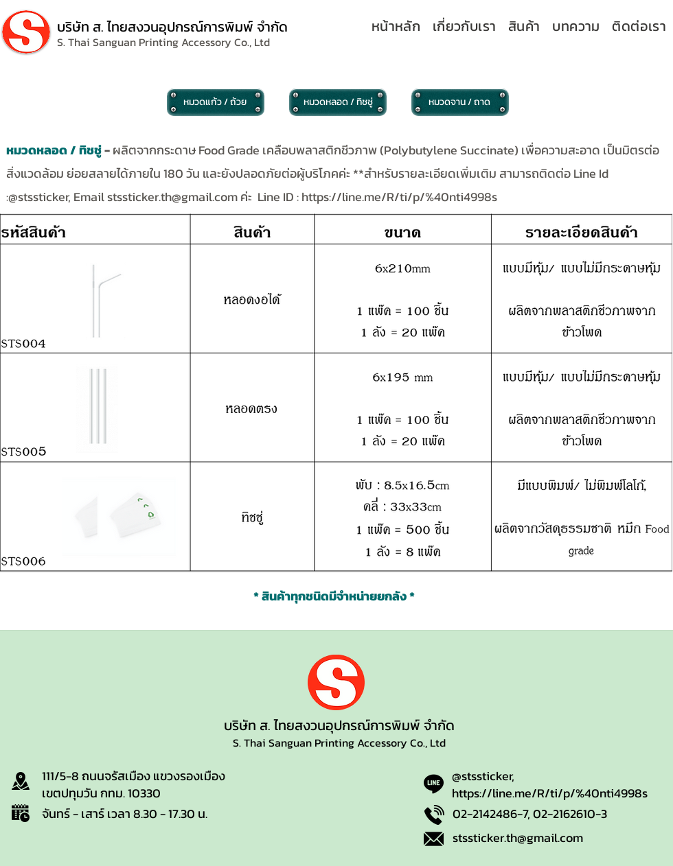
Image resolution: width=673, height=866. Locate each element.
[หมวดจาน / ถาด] (460, 102)
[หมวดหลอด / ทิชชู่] (338, 102)
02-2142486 (485, 813)
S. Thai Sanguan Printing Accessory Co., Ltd (339, 742)
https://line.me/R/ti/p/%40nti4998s (399, 196)
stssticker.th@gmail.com (172, 196)
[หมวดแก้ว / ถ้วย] (215, 102)
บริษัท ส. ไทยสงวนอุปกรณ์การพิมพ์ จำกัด (172, 26)
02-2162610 (564, 813)
